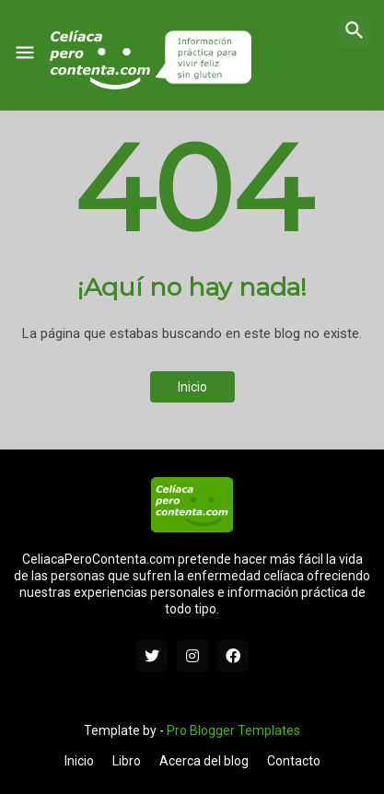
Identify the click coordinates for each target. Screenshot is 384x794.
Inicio (192, 386)
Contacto (293, 760)
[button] (25, 53)
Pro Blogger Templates (233, 730)
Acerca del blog (204, 760)
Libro (126, 760)
